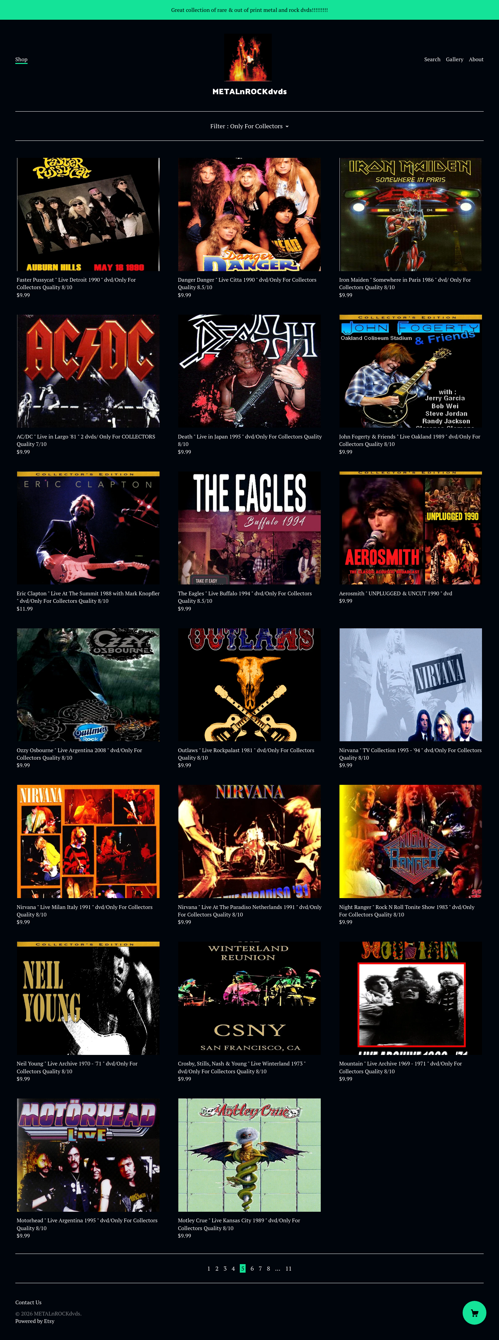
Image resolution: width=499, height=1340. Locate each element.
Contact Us (28, 1302)
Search (432, 59)
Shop (21, 59)
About (476, 59)
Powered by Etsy (34, 1321)
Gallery (454, 59)
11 (288, 1268)
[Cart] (474, 1313)
